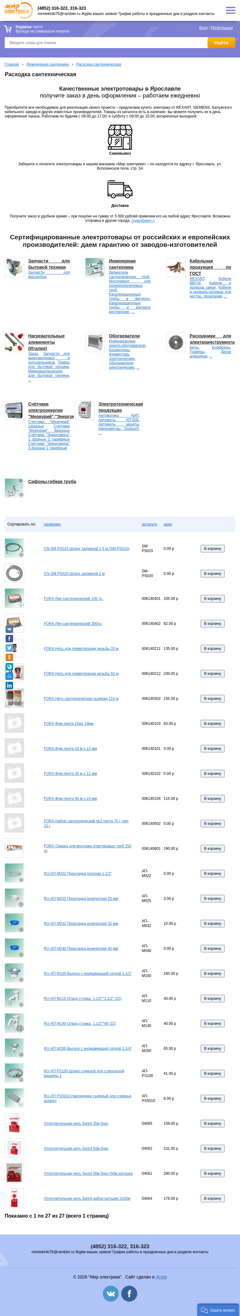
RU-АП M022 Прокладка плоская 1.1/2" (78, 873)
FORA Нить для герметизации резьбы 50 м (81, 673)
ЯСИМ (161, 1277)
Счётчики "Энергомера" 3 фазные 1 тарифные (49, 445)
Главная (12, 64)
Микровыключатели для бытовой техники (48, 373)
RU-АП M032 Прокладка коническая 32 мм (81, 923)
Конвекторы (119, 350)
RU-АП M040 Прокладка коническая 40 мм (81, 948)
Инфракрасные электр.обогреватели (127, 343)
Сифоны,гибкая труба (52, 481)
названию (52, 524)
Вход (203, 28)
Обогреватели (124, 335)
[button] (218, 1310)
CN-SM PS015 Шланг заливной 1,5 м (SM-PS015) (86, 548)
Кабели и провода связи (210, 285)
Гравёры (197, 352)
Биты (194, 347)
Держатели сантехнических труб (129, 274)
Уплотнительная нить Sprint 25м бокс (76, 1123)
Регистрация (222, 28)
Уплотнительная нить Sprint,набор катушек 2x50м (87, 1198)
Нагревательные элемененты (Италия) (46, 342)
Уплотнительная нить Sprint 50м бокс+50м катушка (88, 1173)
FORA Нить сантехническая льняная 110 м (81, 698)
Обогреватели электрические (121, 365)
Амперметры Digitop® (118, 428)
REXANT (197, 279)
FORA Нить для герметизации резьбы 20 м (81, 648)
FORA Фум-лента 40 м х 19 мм (70, 798)
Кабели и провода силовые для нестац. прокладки (210, 291)
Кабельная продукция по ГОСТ (210, 267)
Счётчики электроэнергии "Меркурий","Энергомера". (57, 410)
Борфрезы (221, 347)
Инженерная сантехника (48, 64)
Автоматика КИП (118, 415)
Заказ (33, 353)
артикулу (149, 524)
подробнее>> (143, 220)
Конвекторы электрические (121, 356)
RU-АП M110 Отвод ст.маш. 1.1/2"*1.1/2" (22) (82, 998)
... (132, 312)
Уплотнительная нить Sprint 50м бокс (76, 1148)
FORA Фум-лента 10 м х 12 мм (70, 748)
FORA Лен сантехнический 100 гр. (73, 598)
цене (167, 524)
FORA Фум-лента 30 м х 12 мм (70, 773)
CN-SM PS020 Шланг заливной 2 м (74, 573)
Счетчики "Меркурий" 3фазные (49, 428)
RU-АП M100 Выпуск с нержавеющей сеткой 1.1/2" (88, 973)
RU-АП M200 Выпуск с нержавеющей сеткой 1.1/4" (88, 1048)
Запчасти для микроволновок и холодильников (49, 358)
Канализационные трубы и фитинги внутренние (130, 307)
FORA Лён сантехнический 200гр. (73, 623)
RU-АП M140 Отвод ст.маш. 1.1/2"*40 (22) (80, 1023)
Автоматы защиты (118, 424)
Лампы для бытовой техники (49, 364)
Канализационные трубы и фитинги (129, 296)
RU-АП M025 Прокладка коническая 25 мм (81, 898)
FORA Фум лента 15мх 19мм (68, 723)
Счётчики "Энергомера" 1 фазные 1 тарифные (49, 437)
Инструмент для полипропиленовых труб (130, 285)
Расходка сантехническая (98, 64)
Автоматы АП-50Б (118, 420)
